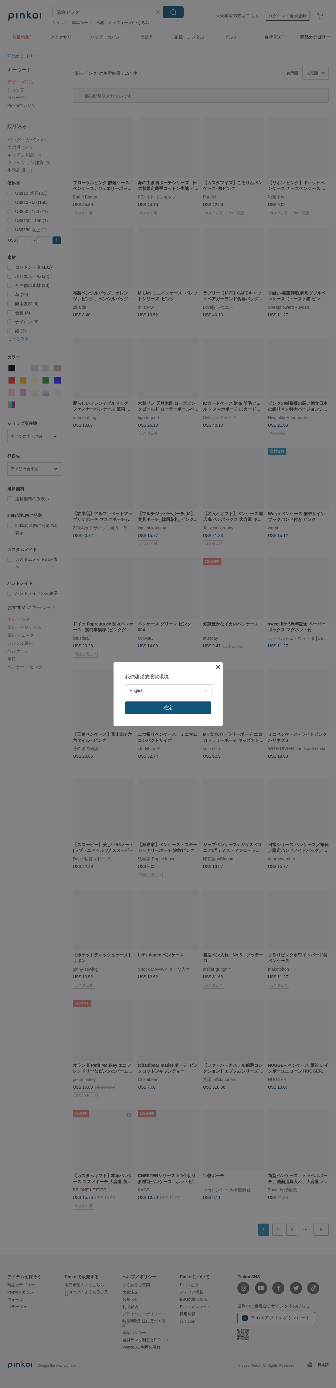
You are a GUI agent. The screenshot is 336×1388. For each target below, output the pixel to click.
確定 (168, 707)
